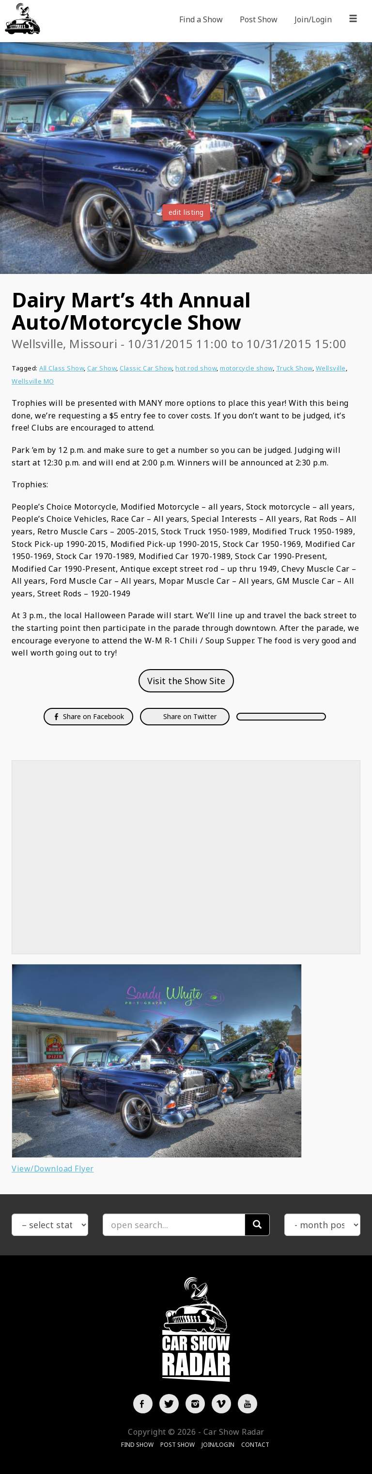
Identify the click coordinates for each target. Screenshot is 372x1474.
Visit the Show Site (186, 681)
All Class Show (61, 368)
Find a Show (201, 19)
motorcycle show (246, 368)
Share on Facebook (88, 716)
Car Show (101, 368)
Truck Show (294, 368)
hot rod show (196, 368)
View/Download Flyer (53, 1168)
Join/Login (313, 19)
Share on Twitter (189, 716)
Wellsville (331, 368)
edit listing (186, 212)
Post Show (259, 19)
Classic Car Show (146, 368)
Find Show (137, 1445)
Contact (255, 1445)
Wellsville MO (33, 381)
